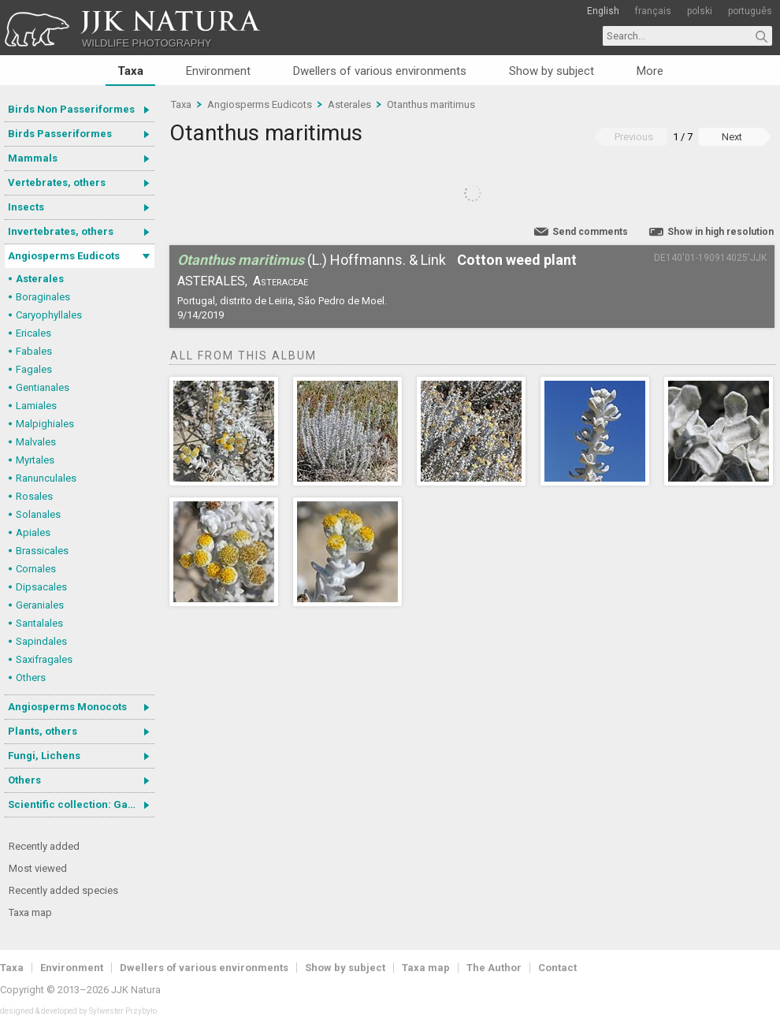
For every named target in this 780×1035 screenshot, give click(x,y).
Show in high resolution (720, 231)
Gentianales (42, 387)
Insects (26, 207)
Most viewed (38, 868)
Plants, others (42, 731)
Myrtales (35, 460)
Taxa (130, 71)
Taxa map (30, 912)
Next (732, 137)
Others (31, 677)
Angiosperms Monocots (67, 707)
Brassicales (42, 551)
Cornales (36, 569)
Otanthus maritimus (431, 104)
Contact (557, 968)
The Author (494, 968)
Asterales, (212, 281)
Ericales (33, 333)
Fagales (34, 369)
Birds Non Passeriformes (71, 109)
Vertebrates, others (57, 182)
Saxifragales (44, 659)
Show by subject (551, 71)
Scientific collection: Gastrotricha (81, 804)
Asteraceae (280, 281)
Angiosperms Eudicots (64, 256)
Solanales (38, 514)
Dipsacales (41, 587)
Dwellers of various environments (379, 71)
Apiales (33, 532)
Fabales (34, 351)
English (603, 11)
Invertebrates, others (60, 231)
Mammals (33, 158)
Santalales (39, 623)
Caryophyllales (49, 315)
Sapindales (41, 641)
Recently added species (63, 890)
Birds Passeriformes (60, 134)
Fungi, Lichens (44, 755)
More (650, 71)
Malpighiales (45, 424)
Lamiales (36, 405)
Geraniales (40, 605)
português (750, 11)
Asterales (40, 279)
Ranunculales (46, 478)
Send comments (590, 231)
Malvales (36, 442)
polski (699, 11)
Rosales (34, 496)
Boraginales (43, 297)
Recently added (44, 846)
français (653, 11)
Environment (218, 71)
